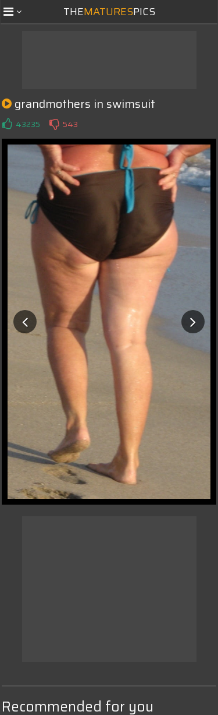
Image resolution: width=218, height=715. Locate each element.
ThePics (109, 11)
